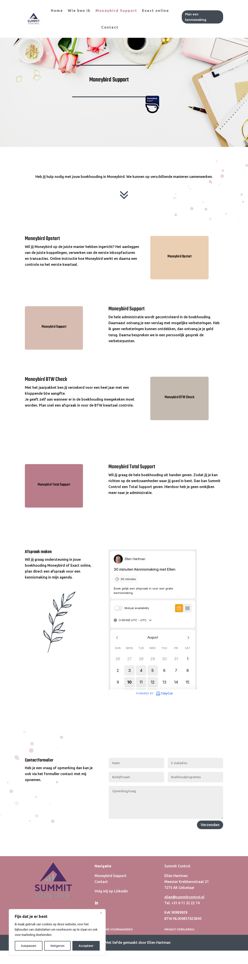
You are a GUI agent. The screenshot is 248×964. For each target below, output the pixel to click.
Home (57, 10)
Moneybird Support (116, 10)
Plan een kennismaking (195, 17)
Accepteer (86, 946)
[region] (57, 932)
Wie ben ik (79, 10)
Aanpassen (28, 946)
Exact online (155, 10)
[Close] (101, 912)
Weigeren (57, 946)
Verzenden (210, 860)
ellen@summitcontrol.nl (184, 933)
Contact (109, 27)
